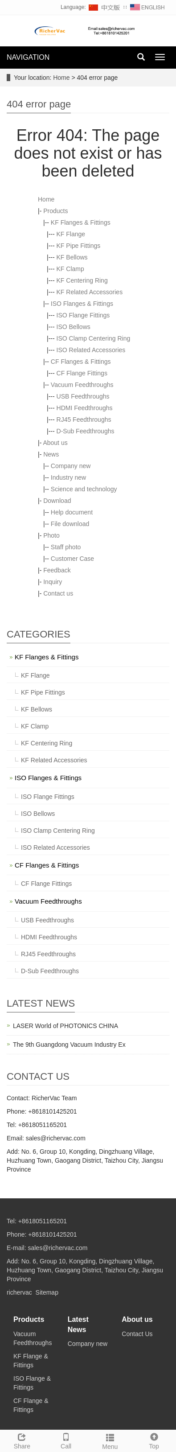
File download (70, 523)
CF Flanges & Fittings (81, 361)
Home (61, 77)
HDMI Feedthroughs (85, 407)
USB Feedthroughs (83, 396)
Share (22, 1440)
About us (55, 442)
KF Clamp (70, 268)
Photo (51, 535)
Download (57, 500)
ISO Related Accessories (91, 350)
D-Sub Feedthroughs (86, 431)
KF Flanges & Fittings (81, 222)
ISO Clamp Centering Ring (94, 338)
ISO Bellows (73, 326)
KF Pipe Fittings (79, 245)
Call (66, 1440)
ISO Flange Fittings (83, 315)
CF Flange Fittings (82, 373)
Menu (110, 1440)
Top (154, 1440)
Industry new (68, 477)
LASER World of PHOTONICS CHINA (65, 1025)
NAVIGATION (28, 57)
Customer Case (72, 558)
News (51, 454)
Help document (72, 512)
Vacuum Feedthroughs (82, 384)
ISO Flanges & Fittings (82, 303)
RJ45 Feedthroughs (84, 419)
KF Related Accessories (90, 292)
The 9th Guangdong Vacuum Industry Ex (69, 1044)
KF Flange (71, 234)
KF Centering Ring (82, 280)
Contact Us (137, 1333)
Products (55, 210)
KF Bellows (72, 257)
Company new (71, 465)
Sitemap (47, 1292)
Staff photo (66, 547)
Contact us (58, 593)
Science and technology (84, 489)
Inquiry (52, 581)
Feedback (56, 570)
